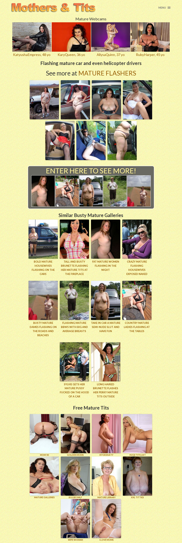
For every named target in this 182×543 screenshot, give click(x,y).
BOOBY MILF (75, 478)
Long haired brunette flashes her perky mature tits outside (105, 390)
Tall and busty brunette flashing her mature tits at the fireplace (74, 267)
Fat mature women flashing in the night (105, 265)
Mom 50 (44, 435)
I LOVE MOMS (106, 520)
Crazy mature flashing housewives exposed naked (136, 267)
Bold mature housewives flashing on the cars (43, 267)
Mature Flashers (107, 73)
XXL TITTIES (137, 478)
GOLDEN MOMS (75, 435)
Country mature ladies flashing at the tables (137, 327)
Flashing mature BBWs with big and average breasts (74, 327)
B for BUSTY (106, 435)
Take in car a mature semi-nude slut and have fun (105, 327)
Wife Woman (75, 520)
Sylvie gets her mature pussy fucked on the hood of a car (74, 390)
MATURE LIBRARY (106, 478)
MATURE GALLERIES (44, 478)
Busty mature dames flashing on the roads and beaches (43, 329)
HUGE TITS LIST (137, 435)
